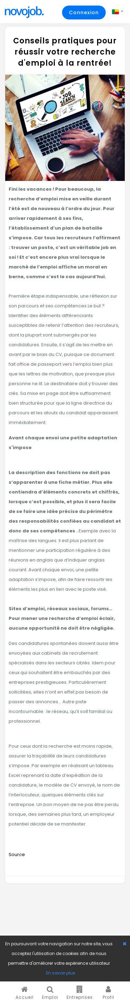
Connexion (84, 12)
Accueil (25, 993)
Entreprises (80, 993)
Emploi (50, 993)
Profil (108, 993)
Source (17, 854)
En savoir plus (60, 973)
